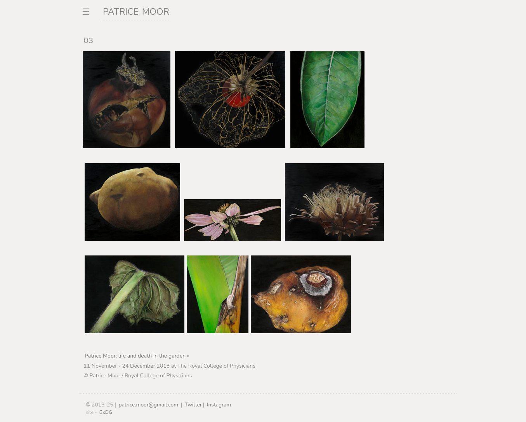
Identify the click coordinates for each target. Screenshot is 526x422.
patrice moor (136, 10)
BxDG (105, 412)
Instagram (219, 404)
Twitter (193, 404)
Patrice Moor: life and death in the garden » (137, 355)
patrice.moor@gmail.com (148, 404)
